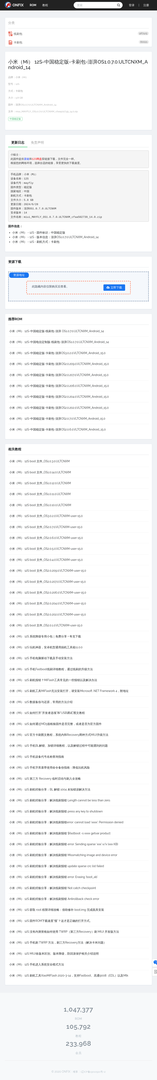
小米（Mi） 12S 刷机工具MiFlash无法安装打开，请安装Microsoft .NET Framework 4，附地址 (69, 691)
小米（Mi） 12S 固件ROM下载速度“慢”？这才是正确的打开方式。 (50, 920)
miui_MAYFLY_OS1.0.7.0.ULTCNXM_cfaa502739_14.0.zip (47, 111)
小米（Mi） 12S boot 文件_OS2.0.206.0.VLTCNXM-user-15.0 (47, 592)
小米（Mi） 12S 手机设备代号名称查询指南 (36, 756)
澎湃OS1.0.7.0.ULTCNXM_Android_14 (36, 104)
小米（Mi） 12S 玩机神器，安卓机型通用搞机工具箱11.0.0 (46, 647)
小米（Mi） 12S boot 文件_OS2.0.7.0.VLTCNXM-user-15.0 (45, 527)
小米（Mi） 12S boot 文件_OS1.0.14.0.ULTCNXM (40, 472)
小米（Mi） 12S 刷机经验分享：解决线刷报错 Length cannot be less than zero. (60, 800)
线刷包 (78, 34)
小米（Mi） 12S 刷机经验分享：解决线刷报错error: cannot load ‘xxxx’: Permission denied (66, 822)
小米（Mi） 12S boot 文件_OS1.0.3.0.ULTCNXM (39, 461)
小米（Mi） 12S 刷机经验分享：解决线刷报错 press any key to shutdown (56, 811)
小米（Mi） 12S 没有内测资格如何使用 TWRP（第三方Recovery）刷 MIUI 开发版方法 (64, 931)
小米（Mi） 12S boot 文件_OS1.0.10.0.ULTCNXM (40, 505)
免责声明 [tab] (37, 142)
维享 (75, 1071)
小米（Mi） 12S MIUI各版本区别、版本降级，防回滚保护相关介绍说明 (54, 953)
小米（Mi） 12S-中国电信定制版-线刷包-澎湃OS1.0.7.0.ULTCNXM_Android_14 (59, 342)
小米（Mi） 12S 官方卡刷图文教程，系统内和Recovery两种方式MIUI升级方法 (58, 734)
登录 (132, 5)
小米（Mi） (22, 77)
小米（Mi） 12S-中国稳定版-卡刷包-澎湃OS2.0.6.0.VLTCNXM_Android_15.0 (57, 429)
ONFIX (14, 5)
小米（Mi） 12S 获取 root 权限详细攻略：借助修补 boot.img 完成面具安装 (56, 909)
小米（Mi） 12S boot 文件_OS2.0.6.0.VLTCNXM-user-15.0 (46, 537)
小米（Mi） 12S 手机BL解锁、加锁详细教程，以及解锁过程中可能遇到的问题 (58, 745)
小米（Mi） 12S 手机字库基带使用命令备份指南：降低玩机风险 (49, 767)
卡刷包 (78, 42)
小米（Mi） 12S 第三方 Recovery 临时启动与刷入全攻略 (45, 778)
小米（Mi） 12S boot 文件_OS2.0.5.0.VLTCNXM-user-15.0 (46, 548)
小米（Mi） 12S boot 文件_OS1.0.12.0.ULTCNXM (40, 483)
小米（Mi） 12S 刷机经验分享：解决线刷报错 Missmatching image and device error (63, 855)
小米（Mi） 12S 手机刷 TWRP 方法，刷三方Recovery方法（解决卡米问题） (57, 942)
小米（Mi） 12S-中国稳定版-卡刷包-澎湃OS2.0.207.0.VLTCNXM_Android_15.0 (59, 375)
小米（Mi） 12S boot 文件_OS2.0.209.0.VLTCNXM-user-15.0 (47, 570)
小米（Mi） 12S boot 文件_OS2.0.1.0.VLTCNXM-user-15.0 (45, 625)
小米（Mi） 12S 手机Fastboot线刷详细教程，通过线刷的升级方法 (51, 669)
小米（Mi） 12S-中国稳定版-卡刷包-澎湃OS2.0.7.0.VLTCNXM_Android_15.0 (57, 418)
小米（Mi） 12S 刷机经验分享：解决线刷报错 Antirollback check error (54, 899)
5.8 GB (19, 97)
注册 (146, 5)
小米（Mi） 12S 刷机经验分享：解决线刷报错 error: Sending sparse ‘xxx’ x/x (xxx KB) (63, 844)
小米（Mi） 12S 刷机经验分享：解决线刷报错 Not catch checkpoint (52, 888)
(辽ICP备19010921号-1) (93, 1071)
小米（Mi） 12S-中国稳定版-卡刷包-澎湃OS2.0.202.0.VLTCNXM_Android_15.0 (59, 407)
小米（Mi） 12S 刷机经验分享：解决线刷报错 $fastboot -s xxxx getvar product (59, 833)
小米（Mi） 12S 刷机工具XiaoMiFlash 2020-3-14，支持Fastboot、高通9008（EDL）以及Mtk (68, 975)
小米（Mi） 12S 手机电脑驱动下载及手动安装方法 (41, 658)
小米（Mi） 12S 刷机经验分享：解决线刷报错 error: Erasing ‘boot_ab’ (53, 877)
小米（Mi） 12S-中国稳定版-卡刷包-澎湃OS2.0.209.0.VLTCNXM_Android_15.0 (59, 364)
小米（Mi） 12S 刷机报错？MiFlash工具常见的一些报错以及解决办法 (53, 680)
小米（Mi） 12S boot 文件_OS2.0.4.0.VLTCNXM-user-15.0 (46, 559)
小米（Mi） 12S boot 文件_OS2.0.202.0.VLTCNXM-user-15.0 (47, 614)
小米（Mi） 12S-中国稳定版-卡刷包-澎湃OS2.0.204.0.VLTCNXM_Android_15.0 (59, 396)
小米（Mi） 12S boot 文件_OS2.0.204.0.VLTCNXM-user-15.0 (47, 603)
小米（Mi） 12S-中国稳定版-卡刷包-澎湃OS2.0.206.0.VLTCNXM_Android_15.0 (59, 385)
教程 (45, 5)
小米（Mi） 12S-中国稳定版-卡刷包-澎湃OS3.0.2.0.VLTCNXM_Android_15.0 (57, 353)
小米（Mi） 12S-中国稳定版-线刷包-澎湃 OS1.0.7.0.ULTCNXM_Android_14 (56, 331)
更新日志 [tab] (17, 142)
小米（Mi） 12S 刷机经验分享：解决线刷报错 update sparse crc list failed (56, 866)
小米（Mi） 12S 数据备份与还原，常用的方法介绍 (41, 702)
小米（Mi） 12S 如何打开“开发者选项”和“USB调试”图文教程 (47, 712)
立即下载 (114, 287)
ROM (33, 5)
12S (17, 84)
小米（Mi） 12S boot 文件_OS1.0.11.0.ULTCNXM (40, 494)
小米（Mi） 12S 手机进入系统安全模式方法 (36, 964)
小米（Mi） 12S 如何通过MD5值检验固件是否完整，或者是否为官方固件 (55, 724)
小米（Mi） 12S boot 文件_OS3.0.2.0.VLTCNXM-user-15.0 (46, 516)
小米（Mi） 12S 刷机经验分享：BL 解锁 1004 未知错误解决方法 (49, 789)
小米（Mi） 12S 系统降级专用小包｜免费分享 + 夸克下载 (45, 636)
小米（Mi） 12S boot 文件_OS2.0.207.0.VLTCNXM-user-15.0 (47, 581)
